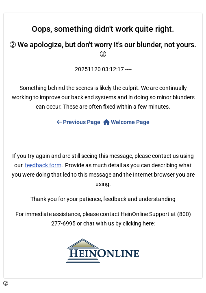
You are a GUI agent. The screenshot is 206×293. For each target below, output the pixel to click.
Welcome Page (126, 122)
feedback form (43, 165)
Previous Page (78, 122)
